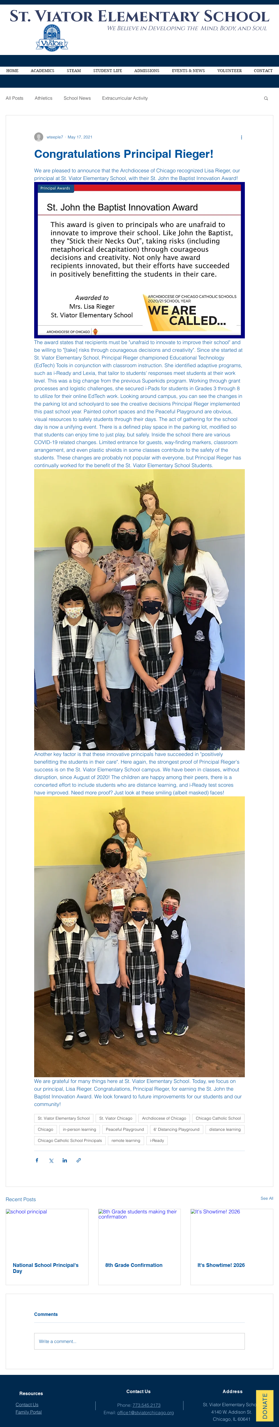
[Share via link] (78, 1160)
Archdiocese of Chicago (164, 1118)
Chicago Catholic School (218, 1118)
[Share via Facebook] (37, 1160)
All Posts (14, 98)
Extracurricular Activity (125, 98)
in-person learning (79, 1129)
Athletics (43, 98)
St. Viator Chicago (115, 1118)
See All (267, 1198)
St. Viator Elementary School (64, 1118)
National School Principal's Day (46, 1268)
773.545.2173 (147, 1405)
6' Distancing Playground (177, 1129)
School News (77, 98)
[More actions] (241, 137)
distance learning (225, 1129)
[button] (43, 71)
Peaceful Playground (125, 1129)
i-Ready (157, 1140)
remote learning (126, 1140)
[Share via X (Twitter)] (51, 1160)
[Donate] (264, 1405)
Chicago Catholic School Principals (70, 1140)
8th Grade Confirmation (134, 1265)
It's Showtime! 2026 (221, 1265)
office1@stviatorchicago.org (145, 1412)
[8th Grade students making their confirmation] (140, 1232)
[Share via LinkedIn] (64, 1160)
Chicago (45, 1129)
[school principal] (47, 1232)
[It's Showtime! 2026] (232, 1232)
